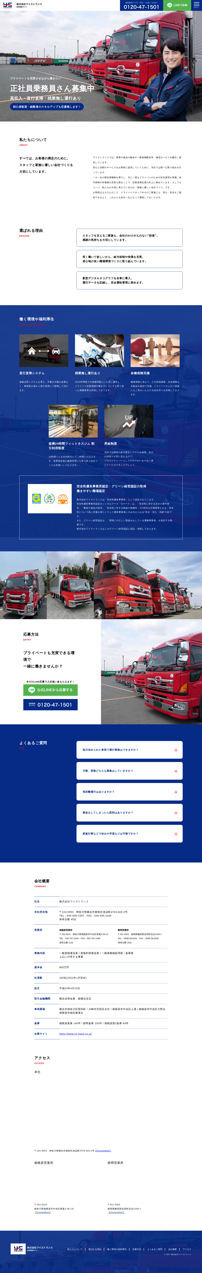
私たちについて (74, 1249)
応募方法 (136, 1249)
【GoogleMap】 (103, 1151)
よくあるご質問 (154, 1249)
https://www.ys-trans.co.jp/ (75, 1033)
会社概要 (172, 1249)
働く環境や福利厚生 (117, 1249)
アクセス (187, 1249)
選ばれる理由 (94, 1249)
